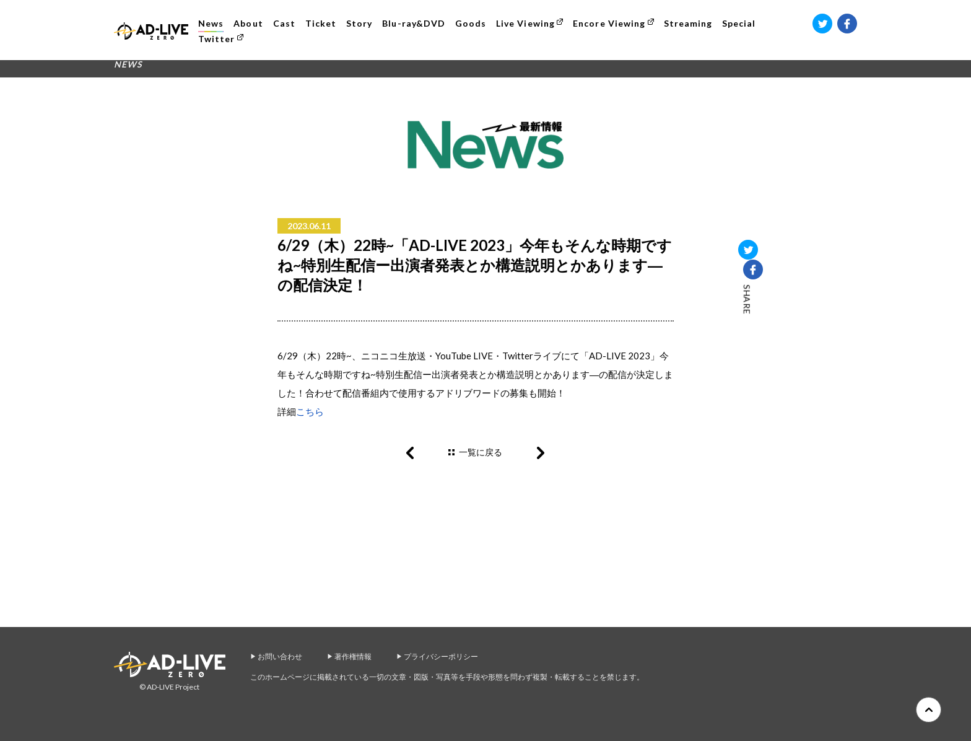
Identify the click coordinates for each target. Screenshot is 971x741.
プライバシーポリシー (441, 656)
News (213, 23)
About (250, 23)
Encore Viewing (611, 23)
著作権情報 (353, 656)
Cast (286, 23)
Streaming (690, 23)
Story (362, 23)
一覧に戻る (480, 452)
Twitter (219, 38)
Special (741, 23)
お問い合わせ (280, 656)
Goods (473, 23)
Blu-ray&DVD (416, 23)
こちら (310, 411)
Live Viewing (528, 23)
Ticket (323, 23)
